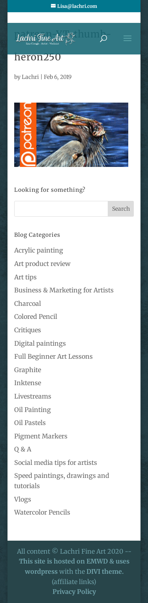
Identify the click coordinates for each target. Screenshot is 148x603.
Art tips (25, 277)
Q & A (22, 449)
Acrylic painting (38, 250)
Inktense (27, 383)
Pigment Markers (40, 436)
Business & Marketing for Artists (64, 290)
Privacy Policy (74, 592)
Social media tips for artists (55, 462)
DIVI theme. (105, 571)
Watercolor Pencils (42, 512)
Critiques (27, 330)
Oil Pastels (30, 423)
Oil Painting (32, 410)
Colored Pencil (35, 316)
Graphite (27, 370)
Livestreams (32, 396)
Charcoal (27, 303)
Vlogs (22, 499)
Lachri (30, 77)
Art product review (42, 264)
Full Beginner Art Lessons (53, 356)
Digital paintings (40, 343)
